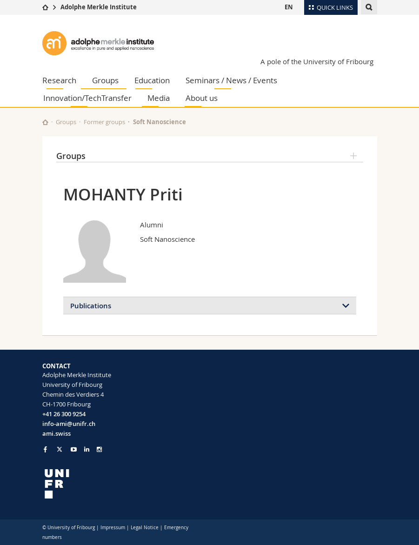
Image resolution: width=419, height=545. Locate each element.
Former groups (104, 122)
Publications (90, 306)
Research (59, 80)
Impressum (112, 528)
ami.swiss (56, 433)
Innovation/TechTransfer (87, 98)
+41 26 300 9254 (64, 414)
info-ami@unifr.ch (68, 423)
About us (202, 98)
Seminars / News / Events (231, 80)
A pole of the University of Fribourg (316, 61)
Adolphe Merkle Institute (98, 7)
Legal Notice (145, 528)
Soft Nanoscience (159, 122)
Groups (105, 80)
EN (289, 7)
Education (152, 80)
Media (158, 98)
